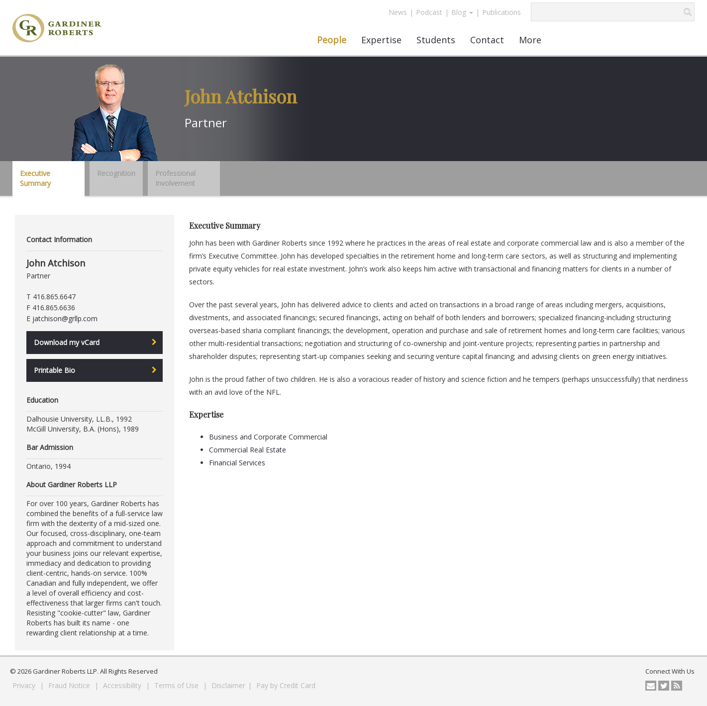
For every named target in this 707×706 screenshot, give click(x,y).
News (398, 12)
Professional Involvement (175, 178)
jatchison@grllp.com (65, 318)
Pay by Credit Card (285, 685)
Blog (462, 12)
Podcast (429, 12)
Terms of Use (177, 685)
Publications (501, 12)
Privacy (24, 685)
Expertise (381, 40)
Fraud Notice (70, 685)
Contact (487, 40)
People (331, 40)
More (530, 40)
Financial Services (237, 462)
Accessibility (123, 685)
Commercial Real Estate (247, 449)
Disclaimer (228, 685)
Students (435, 40)
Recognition (116, 173)
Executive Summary (35, 178)
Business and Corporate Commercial (268, 436)
